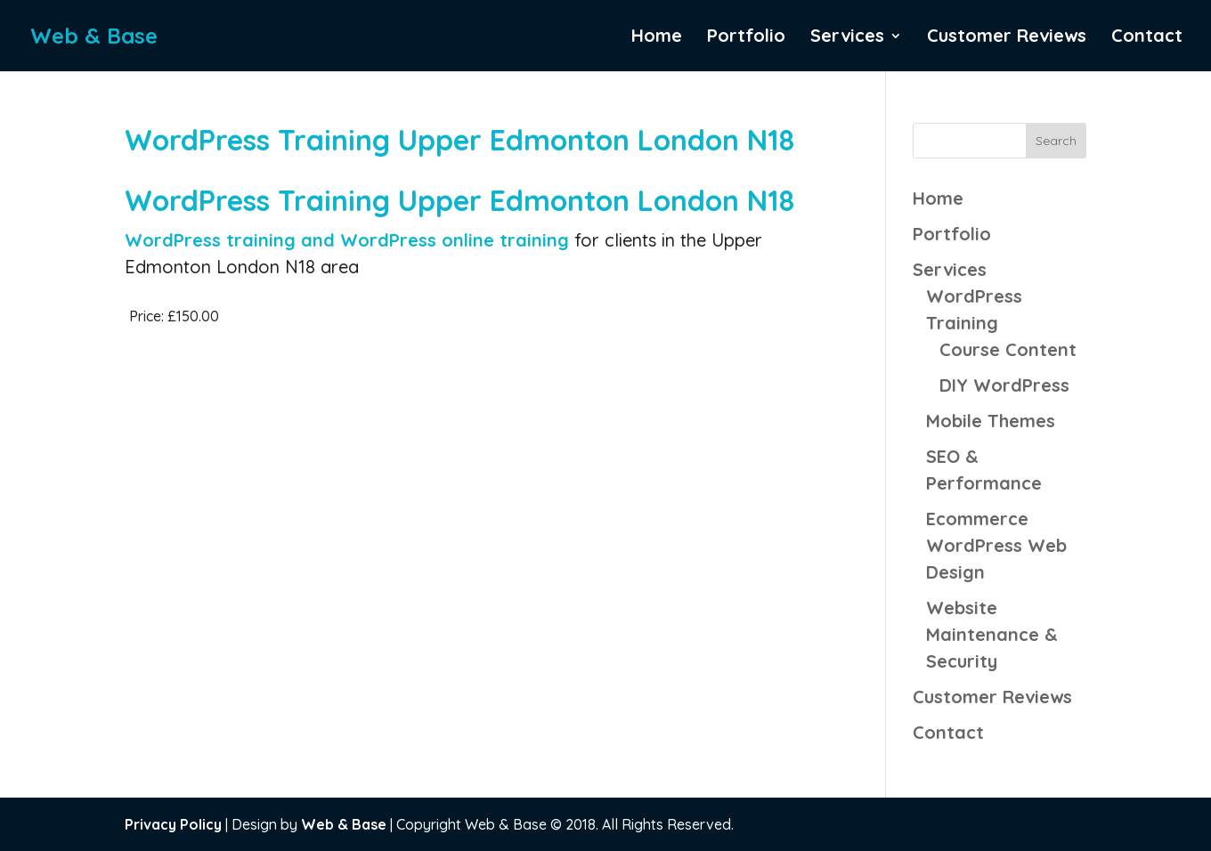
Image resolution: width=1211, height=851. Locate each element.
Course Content (1008, 349)
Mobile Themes (990, 420)
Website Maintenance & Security (992, 634)
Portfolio (746, 37)
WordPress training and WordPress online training (349, 240)
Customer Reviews (1006, 37)
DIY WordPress (1004, 385)
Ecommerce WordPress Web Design (996, 545)
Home (656, 37)
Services (847, 37)
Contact (1147, 37)
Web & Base (343, 824)
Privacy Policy (173, 824)
